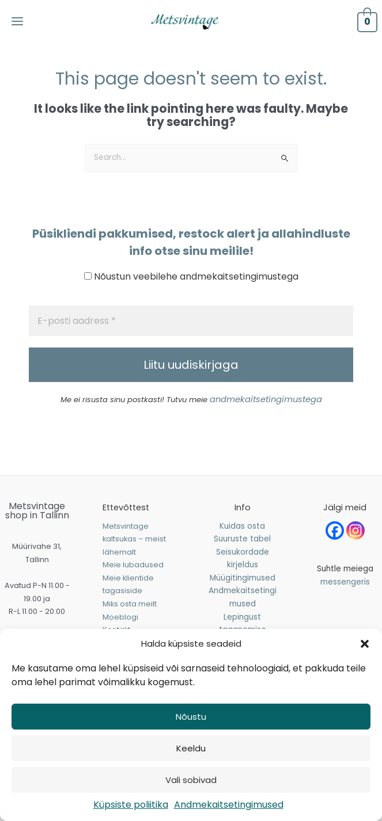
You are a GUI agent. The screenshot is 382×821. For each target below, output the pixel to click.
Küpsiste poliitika (130, 804)
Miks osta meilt (130, 619)
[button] (364, 644)
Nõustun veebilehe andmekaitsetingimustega (191, 292)
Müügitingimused (242, 593)
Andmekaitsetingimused (228, 804)
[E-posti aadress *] (191, 337)
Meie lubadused (133, 580)
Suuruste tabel (242, 554)
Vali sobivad (191, 780)
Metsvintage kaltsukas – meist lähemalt (134, 554)
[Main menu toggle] (24, 29)
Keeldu (191, 748)
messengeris (345, 597)
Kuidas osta (242, 541)
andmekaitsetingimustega (266, 415)
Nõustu (191, 717)
